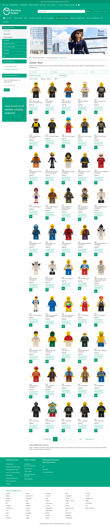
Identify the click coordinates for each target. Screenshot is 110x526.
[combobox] (64, 11)
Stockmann (69, 518)
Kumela (48, 496)
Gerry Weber (29, 496)
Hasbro (28, 503)
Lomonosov (49, 503)
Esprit (7, 513)
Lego (47, 498)
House (27, 510)
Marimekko (49, 508)
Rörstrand (68, 513)
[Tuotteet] (7, 18)
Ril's (67, 510)
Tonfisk (87, 493)
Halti (27, 501)
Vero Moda (88, 503)
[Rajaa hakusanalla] (48, 75)
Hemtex (28, 508)
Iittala (27, 515)
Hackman (28, 498)
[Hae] (88, 11)
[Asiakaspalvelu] (14, 4)
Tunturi (87, 496)
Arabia (8, 498)
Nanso (47, 518)
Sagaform (68, 515)
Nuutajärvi (68, 496)
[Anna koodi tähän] (14, 85)
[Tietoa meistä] (51, 4)
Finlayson (8, 518)
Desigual (8, 506)
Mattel (47, 513)
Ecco (7, 510)
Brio (7, 503)
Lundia (47, 506)
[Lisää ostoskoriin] (30, 112)
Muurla (48, 515)
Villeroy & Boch (89, 508)
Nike (67, 493)
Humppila (28, 513)
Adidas (8, 496)
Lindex (47, 501)
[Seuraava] (90, 439)
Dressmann (9, 508)
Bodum (8, 501)
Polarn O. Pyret (70, 501)
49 (81, 439)
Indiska (28, 518)
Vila (86, 506)
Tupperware (89, 498)
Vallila (87, 501)
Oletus (49, 79)
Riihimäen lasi (70, 508)
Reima (67, 506)
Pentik (67, 498)
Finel (7, 515)
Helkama (28, 506)
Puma (67, 503)
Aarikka (8, 493)
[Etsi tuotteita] (64, 11)
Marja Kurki (49, 510)
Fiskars (28, 493)
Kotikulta (48, 493)
